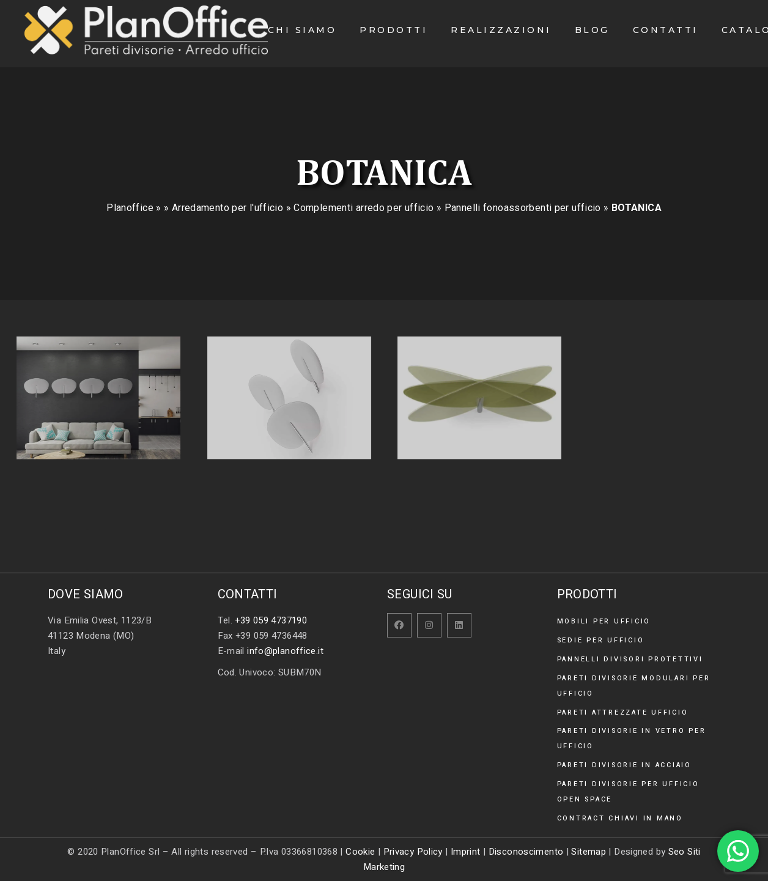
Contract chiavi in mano (620, 818)
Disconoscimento (526, 851)
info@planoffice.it (285, 651)
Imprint (466, 851)
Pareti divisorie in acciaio (624, 765)
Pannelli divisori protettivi (630, 659)
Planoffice (129, 208)
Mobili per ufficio (604, 621)
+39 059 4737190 (271, 620)
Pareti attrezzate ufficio (623, 712)
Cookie (360, 851)
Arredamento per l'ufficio (227, 208)
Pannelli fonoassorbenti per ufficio (523, 208)
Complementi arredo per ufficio (364, 208)
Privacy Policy (413, 851)
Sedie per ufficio (600, 640)
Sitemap (588, 851)
